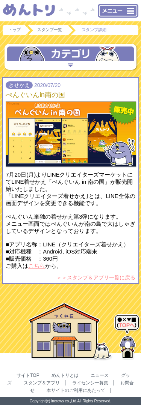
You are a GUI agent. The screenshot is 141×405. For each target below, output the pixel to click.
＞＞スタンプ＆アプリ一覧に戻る (95, 277)
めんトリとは (65, 375)
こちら (36, 265)
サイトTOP (28, 375)
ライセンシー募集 (90, 383)
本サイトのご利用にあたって (76, 390)
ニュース (100, 375)
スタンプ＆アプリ (42, 383)
